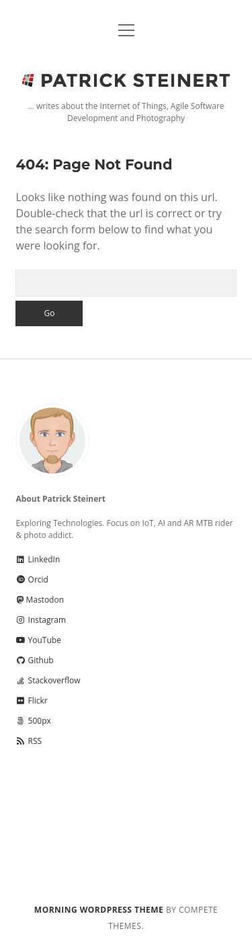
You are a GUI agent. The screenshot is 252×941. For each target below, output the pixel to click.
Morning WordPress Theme (98, 909)
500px (32, 720)
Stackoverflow (47, 680)
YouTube (37, 640)
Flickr (31, 700)
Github (34, 660)
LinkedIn (37, 559)
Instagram (40, 620)
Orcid (31, 579)
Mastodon (39, 599)
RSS (28, 741)
